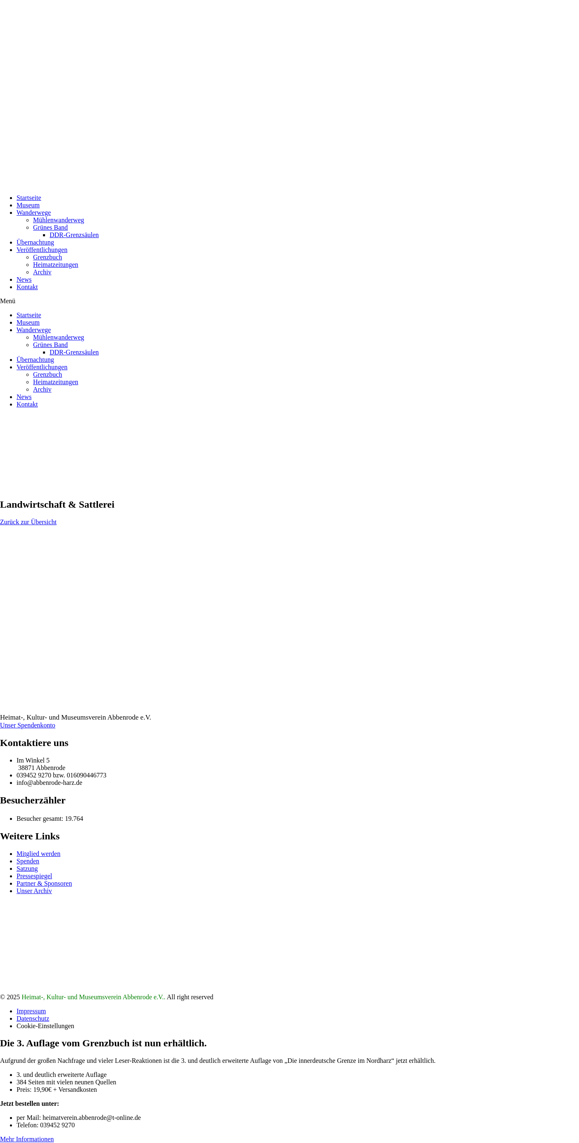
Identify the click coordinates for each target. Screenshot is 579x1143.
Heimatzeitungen (55, 264)
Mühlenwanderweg (58, 219)
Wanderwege (34, 212)
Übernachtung (35, 242)
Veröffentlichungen (42, 249)
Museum (28, 205)
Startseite (29, 197)
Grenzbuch (47, 257)
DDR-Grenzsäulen (74, 234)
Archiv (42, 272)
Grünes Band (50, 227)
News (24, 279)
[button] (289, 301)
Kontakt (27, 286)
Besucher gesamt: (41, 818)
